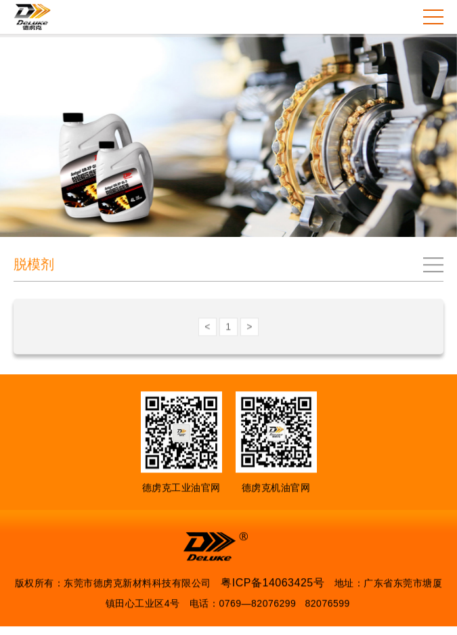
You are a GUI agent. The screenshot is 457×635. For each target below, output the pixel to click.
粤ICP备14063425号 (272, 583)
